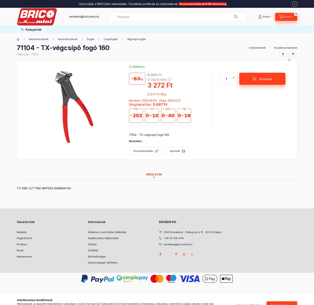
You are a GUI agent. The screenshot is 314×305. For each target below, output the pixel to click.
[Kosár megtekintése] (286, 17)
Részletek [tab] (154, 174)
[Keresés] (236, 17)
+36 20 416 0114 (174, 238)
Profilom (22, 244)
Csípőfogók (111, 39)
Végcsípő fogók (136, 39)
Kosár (20, 250)
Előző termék (258, 47)
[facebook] (283, 54)
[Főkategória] (18, 39)
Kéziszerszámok (39, 39)
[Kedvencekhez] (289, 60)
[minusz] (233, 82)
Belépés (22, 232)
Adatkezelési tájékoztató (103, 238)
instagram (184, 254)
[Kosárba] (262, 79)
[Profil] (264, 17)
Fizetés (92, 244)
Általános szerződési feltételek (107, 232)
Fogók (91, 39)
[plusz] (233, 76)
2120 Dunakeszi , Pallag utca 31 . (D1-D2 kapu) (192, 232)
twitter (168, 254)
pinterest (176, 254)
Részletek (135, 141)
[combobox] (178, 17)
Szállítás (93, 250)
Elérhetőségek (97, 256)
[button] (31, 29)
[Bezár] (294, 4)
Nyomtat (175, 150)
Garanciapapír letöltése (102, 262)
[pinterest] (293, 54)
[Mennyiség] (226, 79)
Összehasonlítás (143, 150)
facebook (160, 254)
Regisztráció (24, 238)
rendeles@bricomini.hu (84, 16)
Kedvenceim (24, 256)
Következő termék (285, 47)
